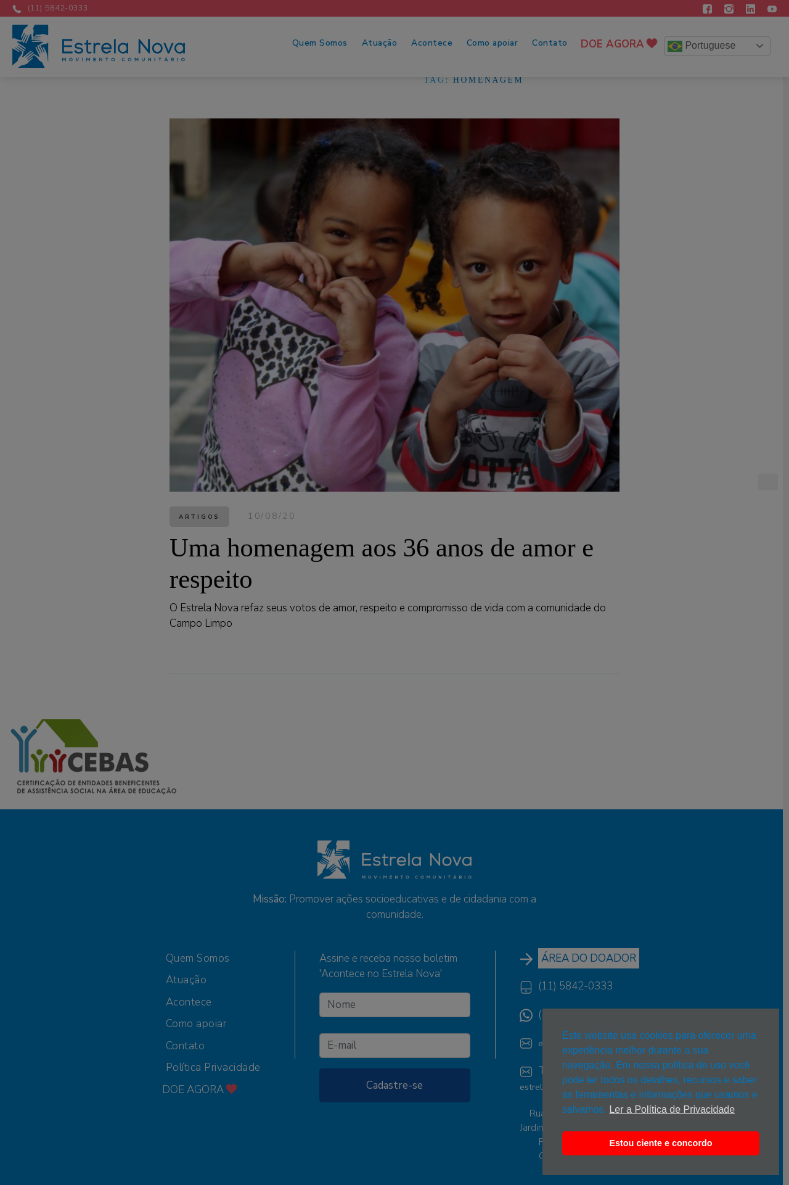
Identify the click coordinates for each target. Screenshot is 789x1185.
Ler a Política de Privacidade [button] (672, 1109)
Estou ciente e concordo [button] (660, 1143)
